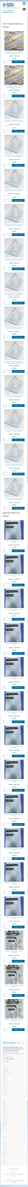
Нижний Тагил (6, 1163)
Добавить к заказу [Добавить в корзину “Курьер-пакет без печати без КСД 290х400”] (18, 721)
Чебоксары (5, 1143)
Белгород (5, 1161)
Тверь (4, 1157)
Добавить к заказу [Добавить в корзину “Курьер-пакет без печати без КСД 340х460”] (18, 756)
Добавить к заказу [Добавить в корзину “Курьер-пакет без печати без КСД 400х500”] (18, 858)
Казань (4, 1074)
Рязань (4, 1127)
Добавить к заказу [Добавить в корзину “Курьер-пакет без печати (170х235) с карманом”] (18, 961)
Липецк (4, 1138)
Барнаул (4, 1106)
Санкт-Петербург (6, 1067)
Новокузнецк (5, 1122)
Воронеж (4, 1090)
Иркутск (4, 1109)
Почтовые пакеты (8, 5)
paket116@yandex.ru (10, 1059)
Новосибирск (5, 1069)
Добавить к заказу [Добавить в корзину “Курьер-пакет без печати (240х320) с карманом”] (18, 995)
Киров (4, 1141)
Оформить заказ (16, 7)
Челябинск (5, 1078)
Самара (4, 1076)
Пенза (4, 1136)
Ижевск (4, 1104)
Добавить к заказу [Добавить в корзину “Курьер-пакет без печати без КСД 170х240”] (18, 653)
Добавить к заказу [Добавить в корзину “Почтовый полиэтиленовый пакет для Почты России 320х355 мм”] (18, 337)
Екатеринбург (5, 1070)
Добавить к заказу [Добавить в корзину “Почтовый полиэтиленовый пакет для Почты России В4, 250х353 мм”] (18, 268)
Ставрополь (5, 1150)
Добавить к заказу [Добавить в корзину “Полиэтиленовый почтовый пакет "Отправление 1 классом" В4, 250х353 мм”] (18, 96)
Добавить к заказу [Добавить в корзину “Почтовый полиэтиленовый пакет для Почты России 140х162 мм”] (18, 165)
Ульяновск (5, 1108)
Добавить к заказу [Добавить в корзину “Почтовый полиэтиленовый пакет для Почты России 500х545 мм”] (18, 439)
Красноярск (5, 1085)
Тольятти (5, 1100)
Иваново (5, 1156)
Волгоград (5, 1088)
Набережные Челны (7, 1129)
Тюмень (4, 1102)
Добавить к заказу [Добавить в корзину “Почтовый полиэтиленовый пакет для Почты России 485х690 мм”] (18, 405)
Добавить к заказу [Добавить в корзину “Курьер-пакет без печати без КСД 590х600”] (18, 927)
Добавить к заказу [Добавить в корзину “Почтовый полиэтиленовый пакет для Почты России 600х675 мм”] (18, 474)
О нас (13, 1170)
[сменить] (13, 10)
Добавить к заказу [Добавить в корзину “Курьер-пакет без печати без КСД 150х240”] (18, 619)
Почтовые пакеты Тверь (13, 1168)
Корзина (11, 7)
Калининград (5, 1145)
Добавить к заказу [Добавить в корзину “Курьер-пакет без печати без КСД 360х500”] (18, 790)
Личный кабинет (5, 7)
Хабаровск (5, 1115)
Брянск (4, 1154)
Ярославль (5, 1113)
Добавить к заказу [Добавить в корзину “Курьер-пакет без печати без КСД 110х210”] (18, 585)
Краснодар (5, 1094)
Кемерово (5, 1124)
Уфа (4, 1083)
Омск (4, 1079)
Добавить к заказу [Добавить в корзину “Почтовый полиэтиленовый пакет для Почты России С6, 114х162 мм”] (18, 131)
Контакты (13, 1172)
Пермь (4, 1087)
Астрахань (5, 1126)
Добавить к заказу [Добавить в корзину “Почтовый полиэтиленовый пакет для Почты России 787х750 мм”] (18, 508)
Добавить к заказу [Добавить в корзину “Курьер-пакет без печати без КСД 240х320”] (18, 687)
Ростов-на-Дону (6, 1081)
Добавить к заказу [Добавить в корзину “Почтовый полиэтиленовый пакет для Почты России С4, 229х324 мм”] (18, 234)
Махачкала (5, 1117)
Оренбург (5, 1118)
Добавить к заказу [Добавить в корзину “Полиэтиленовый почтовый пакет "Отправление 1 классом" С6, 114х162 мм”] (18, 61)
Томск (4, 1120)
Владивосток (5, 1111)
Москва (4, 1065)
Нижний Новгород (6, 1072)
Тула (4, 1139)
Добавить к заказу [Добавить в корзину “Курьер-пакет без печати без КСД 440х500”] (18, 892)
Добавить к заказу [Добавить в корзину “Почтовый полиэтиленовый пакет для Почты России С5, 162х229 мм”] (18, 200)
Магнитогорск (6, 1152)
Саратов (4, 1092)
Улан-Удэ (5, 1148)
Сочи (4, 1159)
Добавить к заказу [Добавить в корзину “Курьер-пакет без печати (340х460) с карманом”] (18, 1029)
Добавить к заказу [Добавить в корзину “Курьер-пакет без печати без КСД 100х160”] (18, 550)
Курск (4, 1147)
